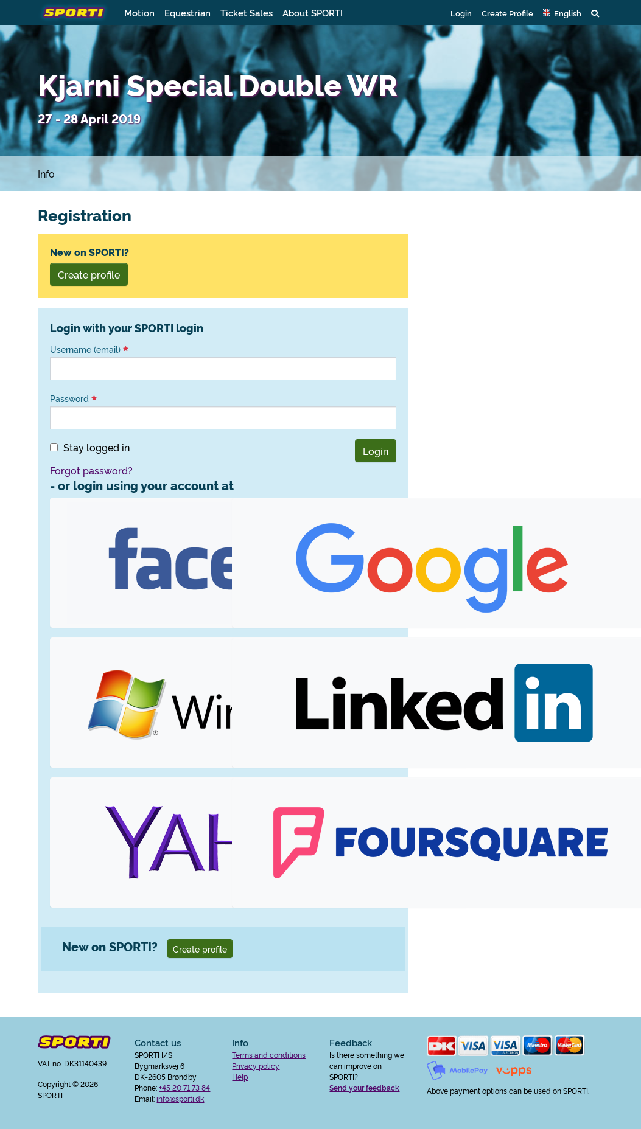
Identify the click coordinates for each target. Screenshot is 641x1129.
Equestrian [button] (187, 12)
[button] (562, 12)
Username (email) (89, 349)
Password (73, 398)
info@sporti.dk (180, 1098)
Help (240, 1076)
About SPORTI (312, 12)
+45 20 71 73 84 (184, 1087)
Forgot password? (91, 470)
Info (46, 173)
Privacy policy (255, 1065)
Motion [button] (139, 12)
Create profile (89, 274)
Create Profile (507, 12)
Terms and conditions (269, 1054)
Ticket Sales (246, 12)
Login (461, 12)
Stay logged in (96, 447)
